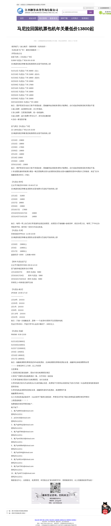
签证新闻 (43, 18)
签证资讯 (52, 520)
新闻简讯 (69, 520)
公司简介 (74, 18)
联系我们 (85, 18)
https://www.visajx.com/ (47, 523)
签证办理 (32, 18)
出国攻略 (57, 520)
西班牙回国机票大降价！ (19, 513)
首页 (22, 18)
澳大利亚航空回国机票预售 (20, 511)
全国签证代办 (62, 520)
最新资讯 (53, 18)
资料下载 (64, 18)
